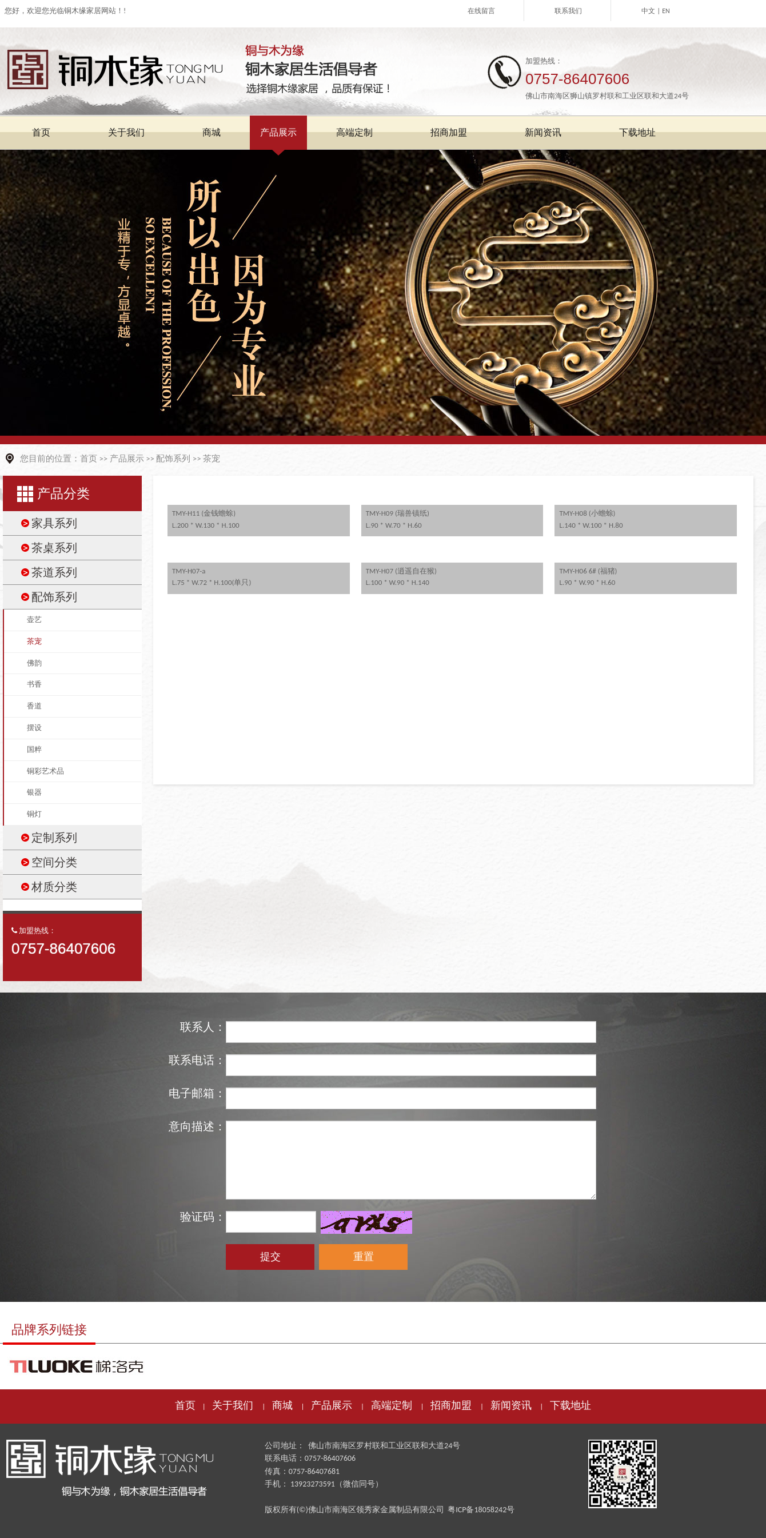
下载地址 (570, 1405)
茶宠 (211, 458)
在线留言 (481, 11)
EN (666, 11)
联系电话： (197, 1060)
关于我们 (232, 1405)
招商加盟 (451, 1405)
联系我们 (568, 11)
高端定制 (391, 1405)
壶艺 (34, 619)
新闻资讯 (511, 1405)
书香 (34, 684)
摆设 (34, 727)
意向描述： (197, 1126)
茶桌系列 (54, 548)
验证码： (203, 1216)
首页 (88, 458)
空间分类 (54, 862)
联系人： (203, 1027)
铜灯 (34, 814)
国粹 (34, 749)
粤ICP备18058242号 (481, 1510)
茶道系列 (54, 572)
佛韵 (34, 663)
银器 (34, 792)
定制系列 (54, 837)
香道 (34, 706)
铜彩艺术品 (45, 771)
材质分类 (54, 887)
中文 (648, 11)
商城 (282, 1405)
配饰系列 (173, 458)
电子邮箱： (197, 1093)
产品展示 (127, 458)
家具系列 (54, 523)
